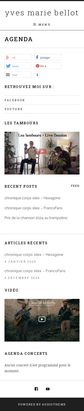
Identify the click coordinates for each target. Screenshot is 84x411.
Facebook (14, 100)
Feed (75, 185)
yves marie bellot (42, 12)
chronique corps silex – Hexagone (32, 198)
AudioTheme (54, 404)
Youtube (13, 109)
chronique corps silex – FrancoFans (33, 208)
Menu (44, 25)
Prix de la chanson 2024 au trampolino (35, 218)
